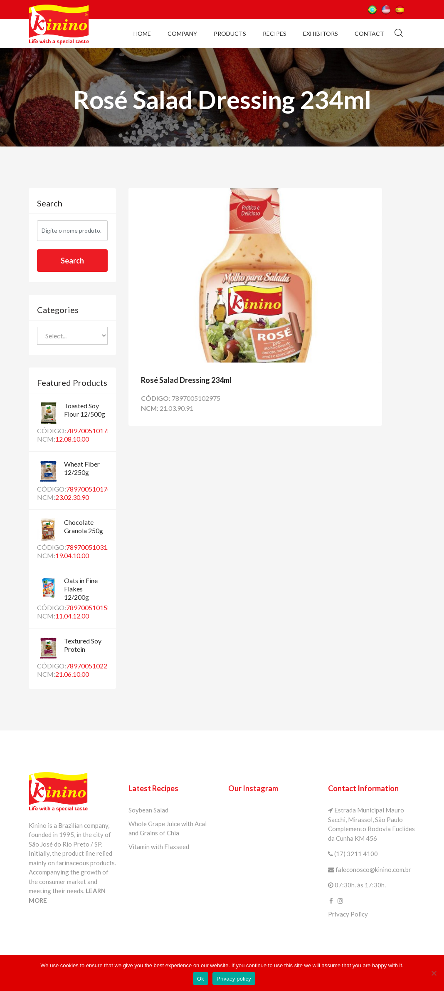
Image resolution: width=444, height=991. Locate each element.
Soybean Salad (148, 810)
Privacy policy (234, 979)
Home (142, 33)
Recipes (274, 33)
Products (230, 33)
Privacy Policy (348, 914)
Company (182, 33)
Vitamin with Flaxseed (158, 846)
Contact (369, 33)
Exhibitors (320, 33)
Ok (200, 979)
